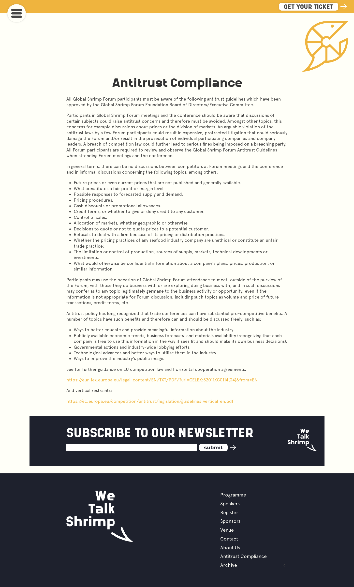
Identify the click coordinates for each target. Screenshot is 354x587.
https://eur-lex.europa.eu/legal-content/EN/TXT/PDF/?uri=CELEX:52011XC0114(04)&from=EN (162, 379)
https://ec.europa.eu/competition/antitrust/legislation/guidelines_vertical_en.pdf (150, 401)
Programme (233, 495)
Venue (227, 530)
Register (229, 512)
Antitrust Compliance (243, 556)
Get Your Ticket (308, 7)
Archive (228, 565)
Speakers (230, 504)
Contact (229, 539)
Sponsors (230, 521)
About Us (230, 548)
